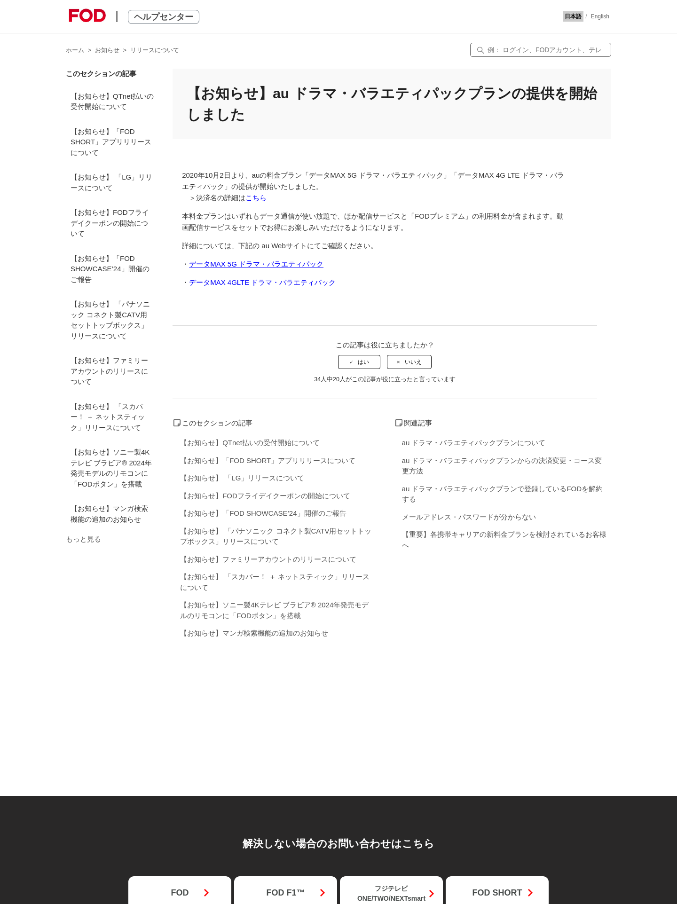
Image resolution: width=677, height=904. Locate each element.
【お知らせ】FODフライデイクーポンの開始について (110, 222)
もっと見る (83, 539)
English (600, 16)
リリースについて (154, 50)
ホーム (75, 50)
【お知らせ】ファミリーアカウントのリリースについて (109, 370)
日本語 (573, 16)
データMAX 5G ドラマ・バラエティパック (256, 264)
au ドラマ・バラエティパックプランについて (474, 443)
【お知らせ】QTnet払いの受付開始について (112, 101)
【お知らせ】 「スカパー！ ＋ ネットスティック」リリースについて (108, 417)
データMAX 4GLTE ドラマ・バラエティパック (262, 282)
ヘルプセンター (163, 17)
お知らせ (107, 50)
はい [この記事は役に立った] (363, 362)
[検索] (540, 50)
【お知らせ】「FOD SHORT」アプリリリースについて (111, 142)
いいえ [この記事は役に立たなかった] (413, 362)
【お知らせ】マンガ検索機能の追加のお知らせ (109, 513)
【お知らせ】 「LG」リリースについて (111, 182)
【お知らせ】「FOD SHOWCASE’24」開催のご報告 (110, 268)
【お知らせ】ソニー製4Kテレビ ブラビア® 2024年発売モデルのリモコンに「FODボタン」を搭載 (111, 468)
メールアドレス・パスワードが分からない (469, 517)
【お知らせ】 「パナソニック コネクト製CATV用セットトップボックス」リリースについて (110, 320)
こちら (256, 198)
